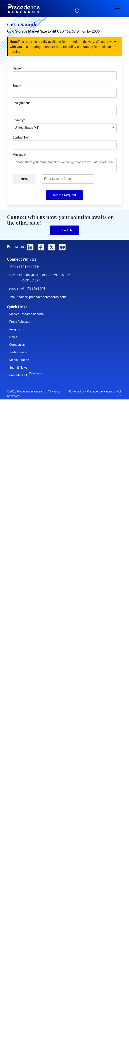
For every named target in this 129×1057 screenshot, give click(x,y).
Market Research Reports (26, 314)
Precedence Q (26, 375)
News (13, 337)
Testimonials (18, 352)
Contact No (21, 137)
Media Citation (19, 360)
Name (17, 68)
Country (19, 120)
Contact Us (64, 230)
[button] (117, 8)
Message (19, 154)
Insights (14, 329)
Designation (21, 103)
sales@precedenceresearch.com (42, 297)
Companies (17, 344)
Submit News (18, 367)
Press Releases (19, 321)
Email (17, 85)
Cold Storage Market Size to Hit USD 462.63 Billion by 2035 (53, 31)
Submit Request (64, 195)
